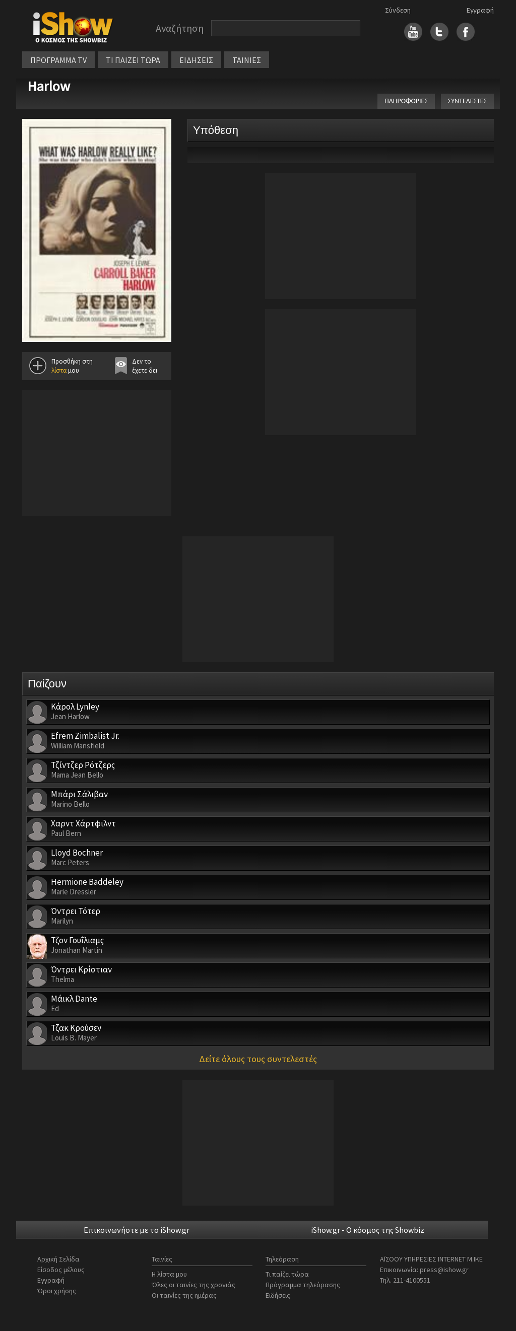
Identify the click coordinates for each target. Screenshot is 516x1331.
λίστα (59, 370)
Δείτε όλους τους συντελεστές (258, 1059)
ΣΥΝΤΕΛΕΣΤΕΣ (467, 101)
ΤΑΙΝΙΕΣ (246, 60)
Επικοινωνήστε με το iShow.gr (136, 1230)
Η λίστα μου (169, 1274)
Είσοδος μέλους (61, 1269)
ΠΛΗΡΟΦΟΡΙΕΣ (406, 101)
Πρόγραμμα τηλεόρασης (303, 1284)
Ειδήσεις (278, 1295)
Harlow (48, 86)
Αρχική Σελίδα (58, 1259)
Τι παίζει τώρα (287, 1274)
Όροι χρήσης (56, 1290)
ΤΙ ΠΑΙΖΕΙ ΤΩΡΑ (133, 60)
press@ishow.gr (444, 1269)
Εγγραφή (480, 10)
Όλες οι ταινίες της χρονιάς (193, 1284)
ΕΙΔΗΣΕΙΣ (196, 60)
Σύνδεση (398, 10)
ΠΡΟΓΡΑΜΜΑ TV (58, 60)
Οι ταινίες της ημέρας (184, 1295)
